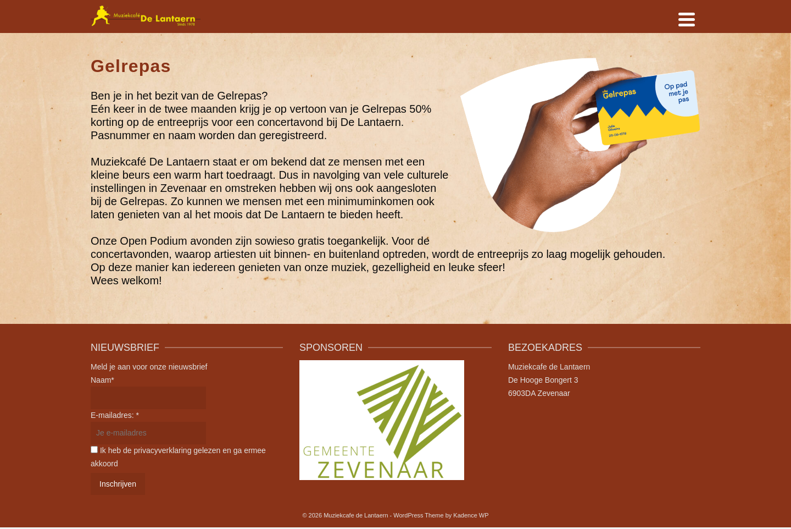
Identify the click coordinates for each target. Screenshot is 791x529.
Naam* (102, 380)
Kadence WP (470, 515)
